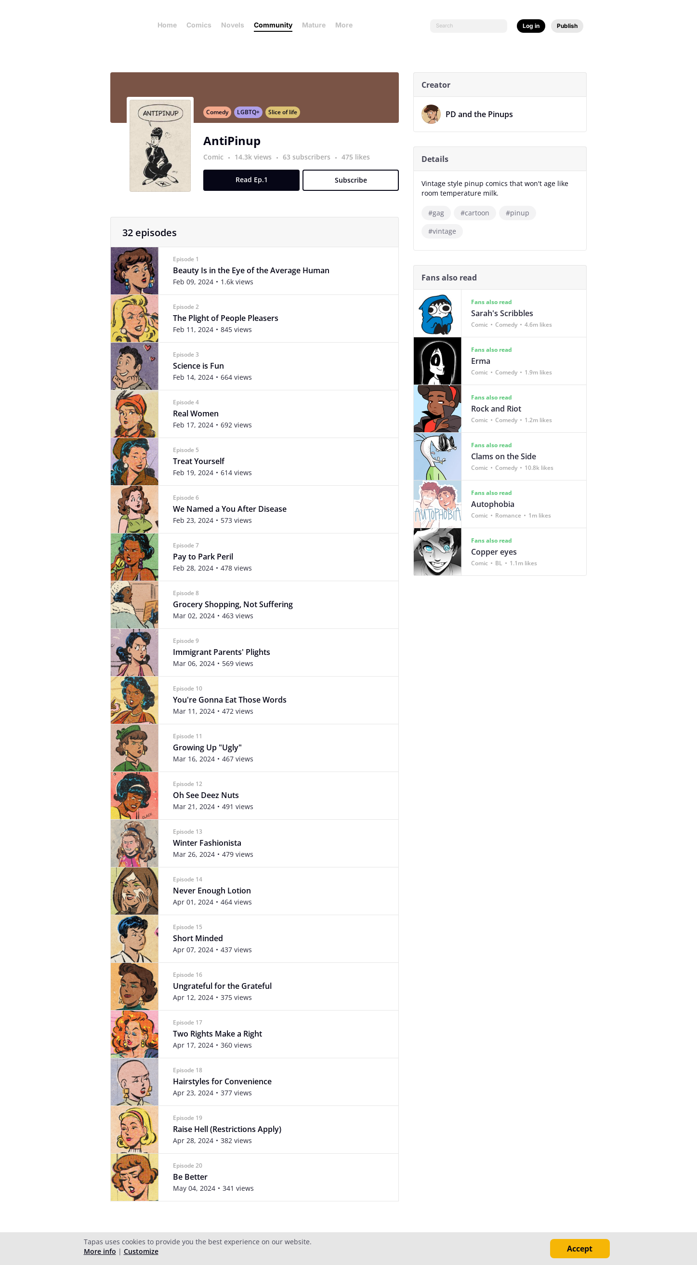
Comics (198, 25)
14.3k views (257, 162)
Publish (567, 25)
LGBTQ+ (252, 117)
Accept (579, 1248)
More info (100, 1251)
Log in (531, 25)
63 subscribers (311, 162)
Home (167, 25)
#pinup (521, 212)
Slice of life (286, 117)
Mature (314, 25)
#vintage (446, 231)
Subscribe (354, 185)
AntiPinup (235, 146)
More (346, 25)
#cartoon (478, 212)
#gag (440, 212)
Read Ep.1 (255, 184)
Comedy (221, 117)
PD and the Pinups (483, 114)
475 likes (359, 162)
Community (273, 25)
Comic (217, 162)
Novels (232, 25)
